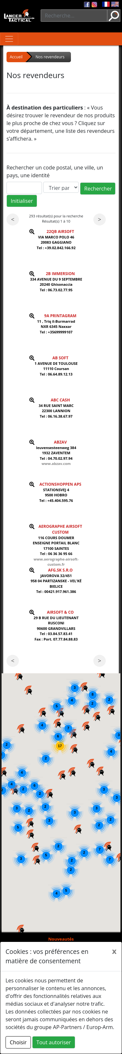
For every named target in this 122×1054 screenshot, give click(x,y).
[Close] (114, 951)
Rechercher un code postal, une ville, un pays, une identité (55, 171)
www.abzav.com (56, 463)
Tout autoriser (53, 1042)
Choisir (18, 1042)
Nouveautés (61, 939)
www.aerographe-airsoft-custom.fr (56, 562)
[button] (20, 929)
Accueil (16, 57)
